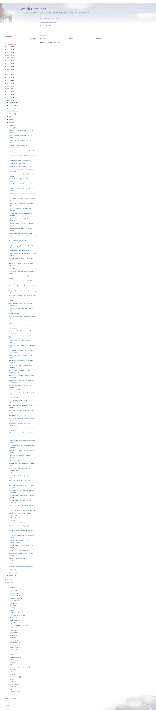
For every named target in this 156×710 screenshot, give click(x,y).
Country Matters (14, 684)
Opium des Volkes (15, 620)
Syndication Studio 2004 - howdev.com (20, 473)
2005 (9, 97)
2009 (9, 86)
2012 (9, 77)
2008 (9, 89)
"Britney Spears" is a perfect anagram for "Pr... (22, 510)
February (12, 573)
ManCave (12, 640)
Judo (11, 608)
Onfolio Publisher (14, 313)
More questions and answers (48, 22)
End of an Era (12, 569)
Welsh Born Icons (15, 598)
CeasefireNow (14, 691)
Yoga (11, 623)
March (11, 128)
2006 (9, 94)
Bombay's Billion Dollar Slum (17, 558)
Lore (11, 659)
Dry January (13, 637)
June (10, 119)
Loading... (8, 700)
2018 (9, 60)
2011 (9, 80)
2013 (9, 75)
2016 (9, 66)
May (10, 122)
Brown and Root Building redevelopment (20, 233)
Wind (11, 674)
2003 (9, 579)
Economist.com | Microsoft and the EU (20, 166)
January (11, 575)
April (10, 125)
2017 (9, 63)
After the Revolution (14, 561)
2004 (9, 100)
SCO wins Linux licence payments (18, 550)
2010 (9, 83)
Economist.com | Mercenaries (17, 163)
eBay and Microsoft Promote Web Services (21, 566)
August (11, 114)
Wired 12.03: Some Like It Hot (17, 523)
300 (11, 655)
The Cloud (12, 593)
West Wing (13, 645)
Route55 (12, 627)
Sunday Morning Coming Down (19, 667)
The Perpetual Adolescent (16, 390)
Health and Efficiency (16, 615)
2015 (9, 69)
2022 (9, 49)
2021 (9, 52)
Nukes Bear (13, 630)
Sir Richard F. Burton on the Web (18, 145)
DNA (11, 662)
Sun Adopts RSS (13, 398)
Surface (12, 679)
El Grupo (12, 603)
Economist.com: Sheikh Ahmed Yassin (20, 160)
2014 (9, 72)
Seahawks (12, 635)
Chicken (11, 300)
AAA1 (11, 652)
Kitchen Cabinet (14, 657)
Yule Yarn (12, 650)
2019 (9, 58)
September (12, 111)
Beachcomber (13, 613)
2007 (9, 91)
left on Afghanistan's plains (17, 625)
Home (71, 38)
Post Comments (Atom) (54, 42)
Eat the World (13, 600)
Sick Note (12, 672)
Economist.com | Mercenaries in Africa (20, 250)
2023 (9, 46)
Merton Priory (14, 642)
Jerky (11, 669)
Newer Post (43, 38)
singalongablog (14, 632)
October (11, 108)
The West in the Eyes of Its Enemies (19, 148)
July (10, 116)
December (12, 102)
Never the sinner (14, 677)
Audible (12, 682)
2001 (9, 582)
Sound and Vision (15, 647)
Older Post (99, 38)
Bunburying (13, 595)
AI (10, 689)
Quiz (11, 664)
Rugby (11, 590)
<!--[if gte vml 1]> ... (15, 268)
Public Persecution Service (16, 564)
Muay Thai (13, 605)
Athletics (12, 610)
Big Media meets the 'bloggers (17, 415)
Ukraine (12, 686)
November (12, 105)
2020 (9, 55)
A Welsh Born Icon (31, 9)
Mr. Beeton (13, 618)
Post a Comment (43, 35)
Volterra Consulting (14, 460)
